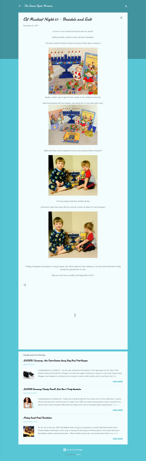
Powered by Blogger (73, 450)
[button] (121, 18)
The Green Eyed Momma (38, 6)
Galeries (78, 454)
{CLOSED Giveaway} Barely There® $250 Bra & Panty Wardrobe (52, 389)
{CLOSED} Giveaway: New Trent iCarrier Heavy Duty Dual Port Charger (55, 360)
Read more (118, 382)
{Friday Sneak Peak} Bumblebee (37, 417)
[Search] (126, 6)
